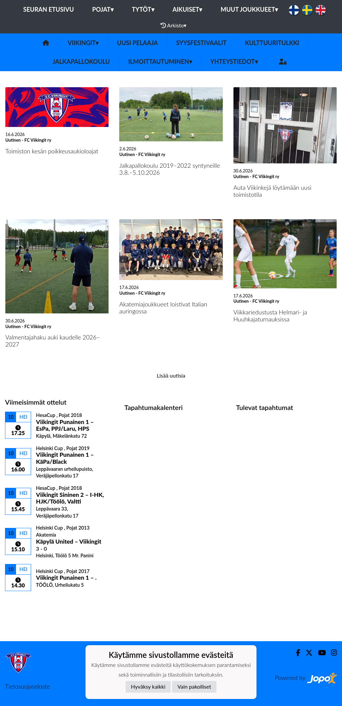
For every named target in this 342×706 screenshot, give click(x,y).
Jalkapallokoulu (81, 61)
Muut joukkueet (249, 9)
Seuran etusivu (48, 9)
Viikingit (83, 42)
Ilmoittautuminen (160, 61)
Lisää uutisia (171, 375)
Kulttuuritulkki (272, 42)
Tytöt (143, 9)
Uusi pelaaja (137, 42)
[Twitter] (306, 652)
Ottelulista (21, 602)
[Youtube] (319, 652)
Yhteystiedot (234, 61)
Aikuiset (187, 9)
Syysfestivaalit (201, 42)
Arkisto (174, 25)
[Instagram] (331, 652)
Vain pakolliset (194, 686)
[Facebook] (295, 652)
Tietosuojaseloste (27, 686)
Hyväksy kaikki (148, 686)
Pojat (103, 9)
